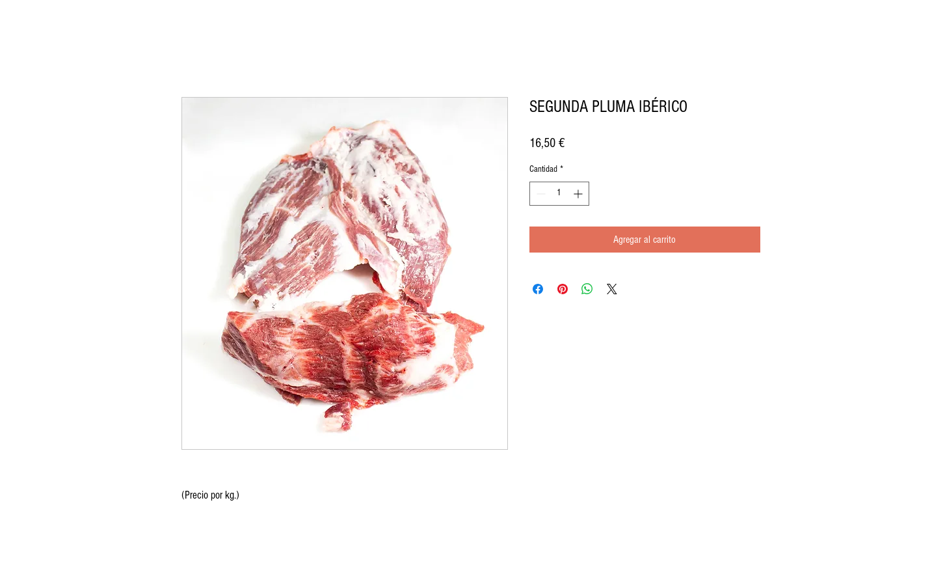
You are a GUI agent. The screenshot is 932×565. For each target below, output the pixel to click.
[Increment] (579, 193)
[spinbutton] (559, 193)
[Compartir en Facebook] (538, 289)
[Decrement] (539, 193)
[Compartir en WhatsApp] (587, 289)
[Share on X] (612, 289)
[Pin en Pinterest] (562, 289)
